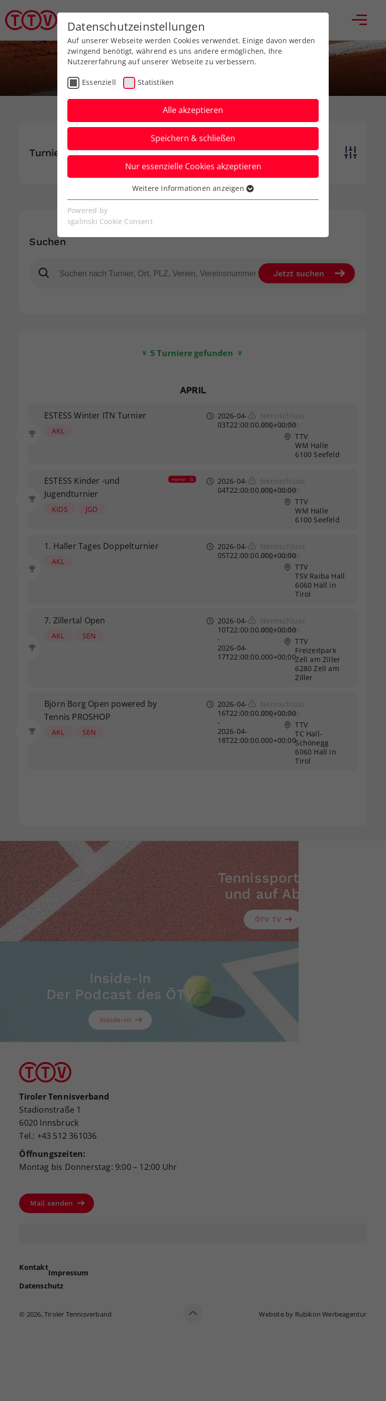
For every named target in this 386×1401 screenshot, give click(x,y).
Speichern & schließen (193, 138)
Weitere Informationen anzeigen (193, 188)
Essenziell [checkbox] (99, 82)
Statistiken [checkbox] (156, 82)
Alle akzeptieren (193, 110)
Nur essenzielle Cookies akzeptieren (193, 166)
